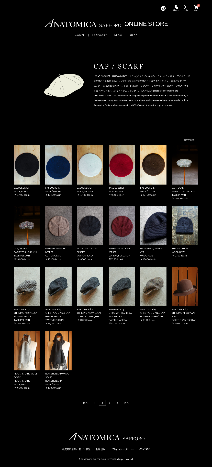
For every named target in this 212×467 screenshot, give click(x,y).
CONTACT (144, 449)
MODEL (62, 35)
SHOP (151, 35)
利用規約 (100, 449)
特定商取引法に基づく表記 (76, 449)
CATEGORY (95, 35)
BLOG (125, 35)
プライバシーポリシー (122, 449)
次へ (126, 402)
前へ (85, 402)
